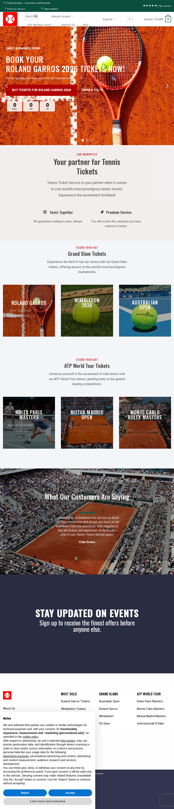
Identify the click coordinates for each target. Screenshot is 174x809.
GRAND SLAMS (62, 16)
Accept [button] (70, 792)
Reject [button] (25, 792)
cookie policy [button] (30, 736)
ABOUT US (68, 24)
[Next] (166, 86)
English (109, 19)
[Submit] (36, 16)
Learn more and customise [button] (47, 801)
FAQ (85, 24)
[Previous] (7, 86)
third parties (68, 740)
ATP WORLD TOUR (40, 25)
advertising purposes (16, 756)
